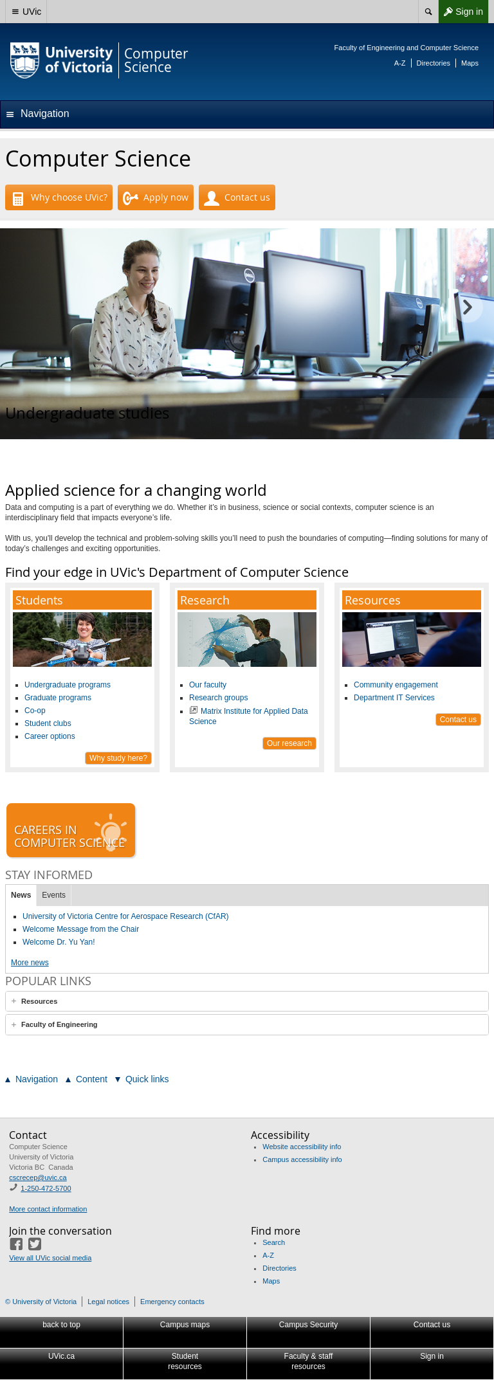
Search (273, 1242)
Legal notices (108, 1301)
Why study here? (118, 758)
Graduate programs (57, 697)
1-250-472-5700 (46, 1188)
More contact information (48, 1209)
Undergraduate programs (67, 684)
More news (30, 962)
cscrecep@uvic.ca (37, 1177)
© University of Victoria (41, 1301)
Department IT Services (394, 697)
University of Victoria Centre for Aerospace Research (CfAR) (126, 916)
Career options (49, 736)
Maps (470, 63)
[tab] (247, 1001)
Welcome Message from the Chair (81, 929)
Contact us (237, 198)
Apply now (155, 198)
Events (54, 895)
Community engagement (396, 684)
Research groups (218, 697)
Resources (39, 1001)
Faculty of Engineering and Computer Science (406, 47)
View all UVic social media (50, 1258)
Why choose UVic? (58, 198)
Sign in (460, 11)
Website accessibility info (301, 1146)
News (21, 895)
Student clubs (47, 723)
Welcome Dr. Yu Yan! (59, 942)
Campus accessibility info (302, 1159)
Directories (434, 63)
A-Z (400, 63)
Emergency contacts (172, 1301)
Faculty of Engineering (59, 1024)
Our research (289, 743)
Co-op (35, 710)
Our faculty (207, 684)
